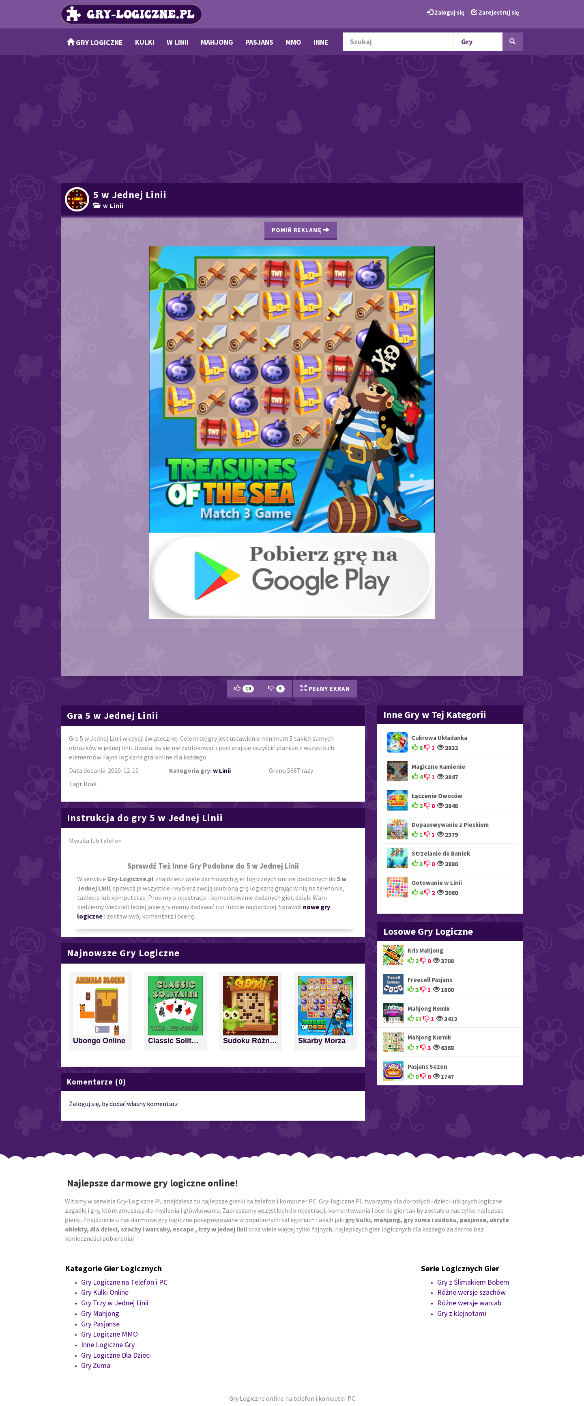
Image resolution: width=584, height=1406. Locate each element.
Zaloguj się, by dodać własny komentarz (123, 1104)
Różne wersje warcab (469, 1302)
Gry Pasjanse (100, 1323)
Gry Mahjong (100, 1313)
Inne (320, 42)
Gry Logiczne (95, 42)
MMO (293, 42)
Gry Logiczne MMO (109, 1334)
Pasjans (259, 42)
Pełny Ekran (325, 688)
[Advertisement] (292, 118)
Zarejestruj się (495, 12)
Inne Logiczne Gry (108, 1344)
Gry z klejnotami (461, 1313)
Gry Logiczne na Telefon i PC (124, 1282)
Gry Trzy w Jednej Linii (114, 1302)
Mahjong (217, 42)
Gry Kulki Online (105, 1292)
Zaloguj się (445, 12)
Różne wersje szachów (471, 1292)
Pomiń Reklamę (301, 230)
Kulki (145, 42)
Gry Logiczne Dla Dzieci (116, 1355)
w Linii (178, 42)
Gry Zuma (95, 1365)
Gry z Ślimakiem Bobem (473, 1282)
